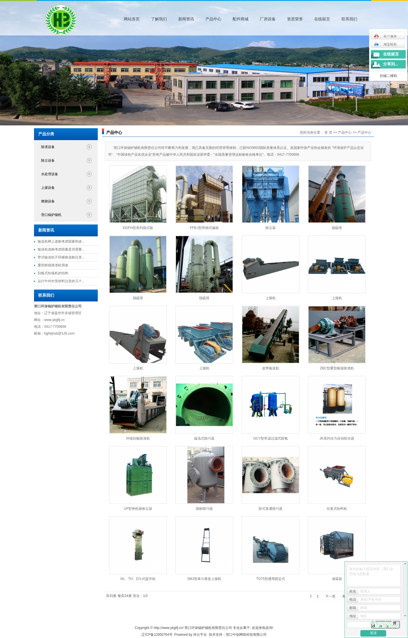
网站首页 (132, 19)
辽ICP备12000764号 (156, 635)
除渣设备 (48, 147)
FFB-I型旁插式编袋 (204, 228)
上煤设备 (48, 188)
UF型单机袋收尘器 (138, 509)
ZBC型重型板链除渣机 (337, 368)
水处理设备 (49, 174)
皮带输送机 (270, 368)
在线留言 (322, 19)
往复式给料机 (337, 509)
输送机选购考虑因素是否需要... (61, 249)
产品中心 (213, 19)
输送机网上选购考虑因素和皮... (61, 241)
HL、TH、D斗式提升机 (138, 579)
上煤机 (270, 298)
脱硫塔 (337, 228)
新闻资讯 (186, 19)
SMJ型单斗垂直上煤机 (204, 579)
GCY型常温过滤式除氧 (270, 438)
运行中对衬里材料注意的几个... (61, 281)
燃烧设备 (48, 201)
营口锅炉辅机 (51, 215)
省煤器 (337, 579)
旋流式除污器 (204, 438)
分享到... (390, 64)
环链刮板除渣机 (138, 438)
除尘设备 (48, 160)
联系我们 (349, 19)
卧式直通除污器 (270, 509)
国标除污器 (204, 509)
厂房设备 (268, 19)
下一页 (330, 596)
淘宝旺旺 (385, 44)
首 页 (328, 132)
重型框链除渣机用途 (53, 265)
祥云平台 (200, 635)
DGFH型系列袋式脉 (138, 228)
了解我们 (159, 19)
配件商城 (240, 19)
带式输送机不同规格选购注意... (61, 257)
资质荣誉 (295, 19)
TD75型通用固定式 (270, 579)
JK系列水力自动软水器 (337, 438)
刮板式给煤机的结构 (53, 273)
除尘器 (270, 228)
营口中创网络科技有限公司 (246, 635)
